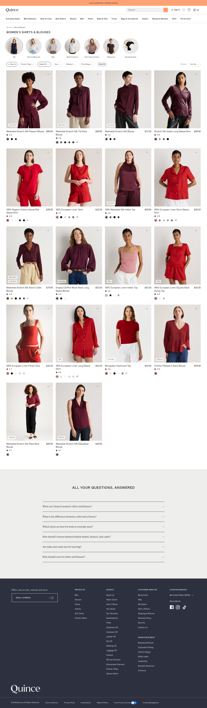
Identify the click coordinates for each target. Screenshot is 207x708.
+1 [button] (28, 220)
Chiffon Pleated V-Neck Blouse (169, 365)
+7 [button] (126, 373)
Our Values (110, 609)
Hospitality (142, 661)
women (9, 27)
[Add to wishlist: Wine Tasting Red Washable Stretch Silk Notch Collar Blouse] (48, 230)
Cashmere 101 (112, 627)
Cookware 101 (112, 632)
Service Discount (113, 660)
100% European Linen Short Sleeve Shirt (171, 211)
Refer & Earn (111, 600)
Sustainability (112, 618)
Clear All (104, 64)
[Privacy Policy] (69, 703)
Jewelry (78, 609)
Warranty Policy (144, 618)
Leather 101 (111, 637)
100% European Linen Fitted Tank (23, 365)
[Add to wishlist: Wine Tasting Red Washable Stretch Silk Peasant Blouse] (48, 74)
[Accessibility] (86, 703)
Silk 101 (109, 641)
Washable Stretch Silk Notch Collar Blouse (24, 289)
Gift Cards (79, 613)
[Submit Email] (51, 597)
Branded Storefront (146, 666)
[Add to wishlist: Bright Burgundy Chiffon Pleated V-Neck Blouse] (196, 308)
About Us (110, 595)
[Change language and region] (182, 595)
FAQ (139, 600)
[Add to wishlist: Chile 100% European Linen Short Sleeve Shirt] (196, 152)
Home (77, 604)
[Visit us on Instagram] (178, 607)
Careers (109, 655)
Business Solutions (146, 643)
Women (78, 600)
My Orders (142, 604)
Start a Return (144, 609)
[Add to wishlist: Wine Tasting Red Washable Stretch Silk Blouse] (147, 74)
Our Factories (112, 613)
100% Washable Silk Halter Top (120, 209)
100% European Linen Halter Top (121, 287)
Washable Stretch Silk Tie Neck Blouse (71, 133)
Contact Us (143, 627)
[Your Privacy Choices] (125, 703)
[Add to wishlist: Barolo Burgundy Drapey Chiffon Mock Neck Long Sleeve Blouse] (97, 230)
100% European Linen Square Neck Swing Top (171, 289)
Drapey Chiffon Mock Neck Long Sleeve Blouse (72, 289)
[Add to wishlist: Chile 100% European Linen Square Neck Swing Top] (196, 230)
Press (108, 623)
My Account (143, 595)
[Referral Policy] (102, 703)
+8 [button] (175, 220)
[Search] (165, 10)
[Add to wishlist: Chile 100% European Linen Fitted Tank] (48, 308)
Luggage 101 (111, 650)
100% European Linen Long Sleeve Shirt (73, 367)
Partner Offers (81, 618)
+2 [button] (77, 142)
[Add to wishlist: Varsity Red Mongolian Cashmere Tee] (147, 308)
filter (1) (12, 64)
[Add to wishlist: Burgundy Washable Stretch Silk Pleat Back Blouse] (48, 386)
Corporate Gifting (145, 647)
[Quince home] (12, 10)
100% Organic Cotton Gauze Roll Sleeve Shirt (22, 211)
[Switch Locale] (194, 10)
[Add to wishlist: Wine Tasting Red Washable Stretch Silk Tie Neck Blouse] (97, 74)
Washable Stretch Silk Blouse (119, 131)
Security (141, 623)
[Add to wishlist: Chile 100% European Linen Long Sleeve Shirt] (97, 308)
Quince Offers (112, 674)
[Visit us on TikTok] (184, 607)
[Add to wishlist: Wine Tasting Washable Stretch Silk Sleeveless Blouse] (97, 386)
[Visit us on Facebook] (172, 607)
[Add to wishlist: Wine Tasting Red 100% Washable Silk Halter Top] (147, 152)
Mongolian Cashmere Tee (118, 365)
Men (76, 595)
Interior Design (144, 652)
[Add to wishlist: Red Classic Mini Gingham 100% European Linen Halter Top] (147, 230)
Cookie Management (151, 703)
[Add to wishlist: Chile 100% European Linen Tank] (97, 152)
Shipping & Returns (146, 613)
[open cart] (189, 10)
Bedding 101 (111, 646)
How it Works (111, 604)
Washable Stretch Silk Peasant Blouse (25, 131)
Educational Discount (115, 664)
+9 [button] (77, 376)
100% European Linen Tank (69, 209)
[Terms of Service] (51, 703)
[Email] (28, 597)
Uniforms (142, 671)
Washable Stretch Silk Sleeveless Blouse (72, 445)
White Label (143, 657)
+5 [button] (77, 217)
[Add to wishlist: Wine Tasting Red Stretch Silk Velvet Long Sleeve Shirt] (196, 74)
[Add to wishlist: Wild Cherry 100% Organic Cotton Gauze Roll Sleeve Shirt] (48, 152)
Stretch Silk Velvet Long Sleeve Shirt (172, 131)
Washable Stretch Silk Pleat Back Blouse (22, 445)
